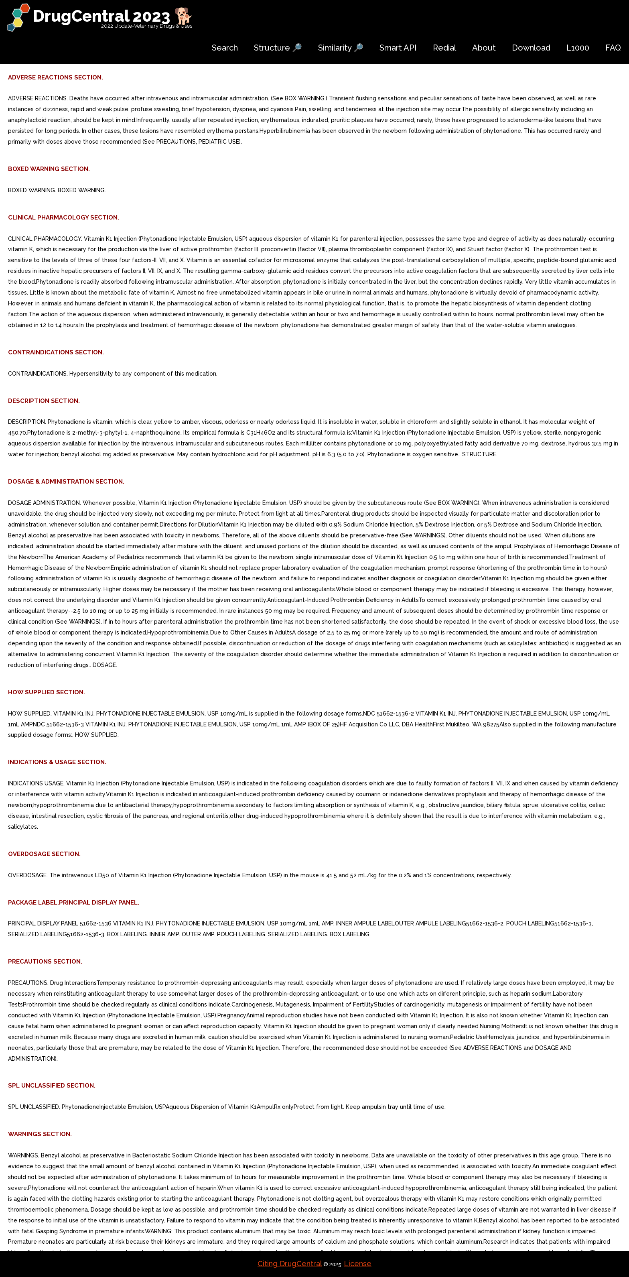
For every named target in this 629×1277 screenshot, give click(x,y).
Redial (444, 48)
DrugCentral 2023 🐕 (113, 15)
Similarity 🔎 (340, 48)
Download (531, 48)
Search (225, 48)
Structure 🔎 (278, 48)
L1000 (577, 48)
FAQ (613, 48)
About (484, 48)
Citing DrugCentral (290, 1263)
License (357, 1263)
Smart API (398, 48)
